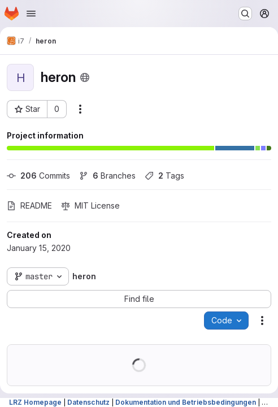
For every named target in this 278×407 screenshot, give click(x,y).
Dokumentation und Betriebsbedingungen (185, 402)
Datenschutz (88, 402)
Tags (164, 175)
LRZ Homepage (35, 402)
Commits (38, 175)
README (29, 205)
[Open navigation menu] (31, 14)
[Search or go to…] (245, 13)
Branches (107, 175)
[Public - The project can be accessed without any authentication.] (84, 77)
